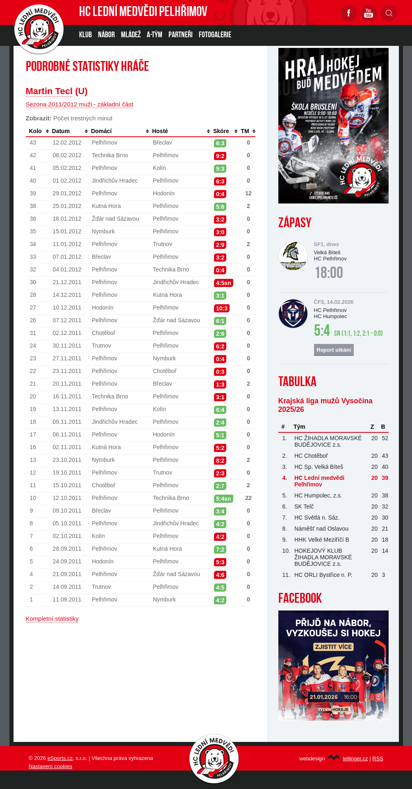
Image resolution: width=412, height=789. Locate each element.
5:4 (322, 331)
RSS (377, 758)
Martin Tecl (49, 91)
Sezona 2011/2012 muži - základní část (80, 104)
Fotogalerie (215, 35)
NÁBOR (106, 35)
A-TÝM (154, 35)
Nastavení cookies (50, 766)
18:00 (328, 274)
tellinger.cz (355, 758)
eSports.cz (60, 758)
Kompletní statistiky (52, 618)
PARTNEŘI (180, 35)
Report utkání (334, 350)
